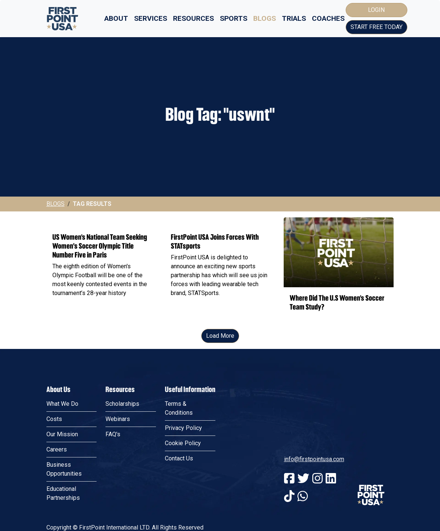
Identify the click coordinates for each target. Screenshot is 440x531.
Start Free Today (376, 26)
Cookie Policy (183, 500)
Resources (193, 18)
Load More (220, 392)
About (116, 18)
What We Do (62, 460)
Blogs (264, 18)
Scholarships (122, 460)
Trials (294, 18)
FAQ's (112, 491)
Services (150, 18)
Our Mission (62, 491)
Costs (54, 476)
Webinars (117, 476)
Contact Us (179, 515)
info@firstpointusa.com (314, 516)
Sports (233, 18)
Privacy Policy (183, 485)
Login (376, 9)
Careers (56, 506)
